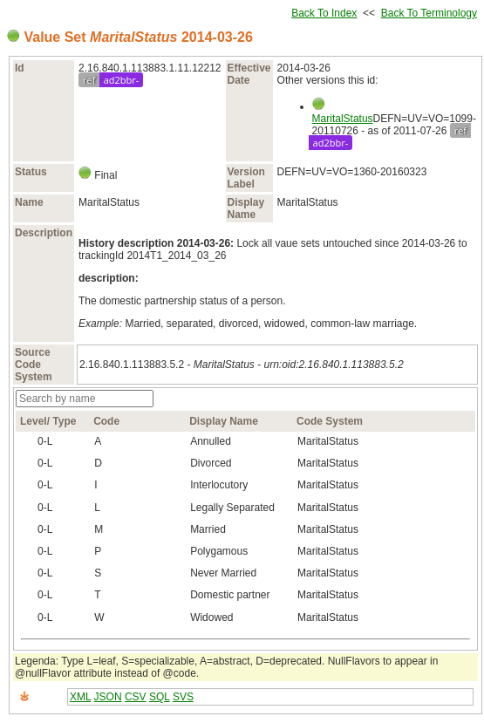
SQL (159, 697)
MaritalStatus (342, 119)
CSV (136, 697)
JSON (108, 697)
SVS (183, 697)
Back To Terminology (429, 13)
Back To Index (324, 13)
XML (80, 697)
